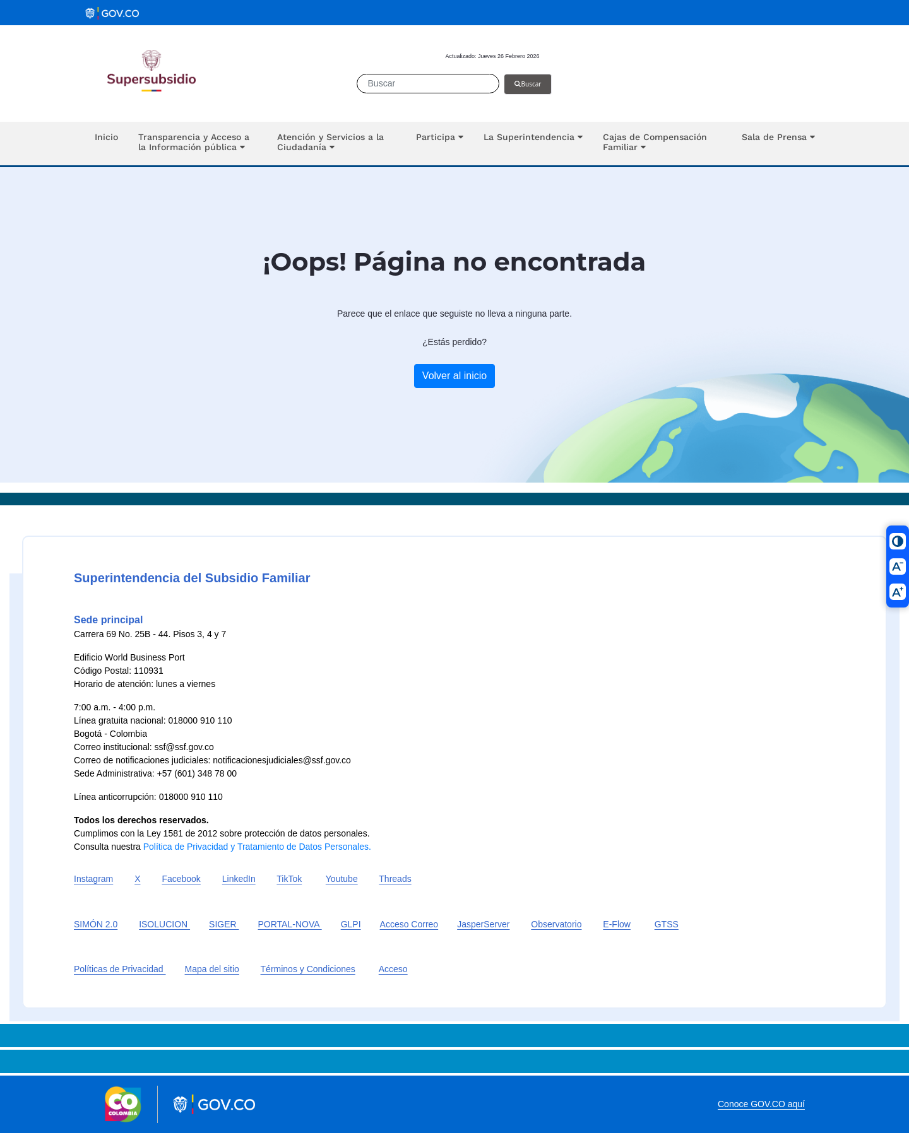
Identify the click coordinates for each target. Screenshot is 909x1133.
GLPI (351, 924)
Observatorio (556, 924)
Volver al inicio (454, 375)
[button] (197, 143)
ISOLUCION (164, 924)
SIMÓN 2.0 (95, 924)
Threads (395, 879)
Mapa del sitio (212, 969)
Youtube (342, 879)
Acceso (393, 969)
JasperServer (483, 924)
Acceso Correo (409, 924)
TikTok (289, 879)
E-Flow (617, 924)
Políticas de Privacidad (120, 969)
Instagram (93, 879)
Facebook (181, 879)
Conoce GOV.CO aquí (761, 1104)
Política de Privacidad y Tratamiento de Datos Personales (256, 847)
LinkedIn (239, 879)
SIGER (224, 924)
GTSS (667, 924)
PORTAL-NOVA (290, 924)
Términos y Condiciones (308, 969)
